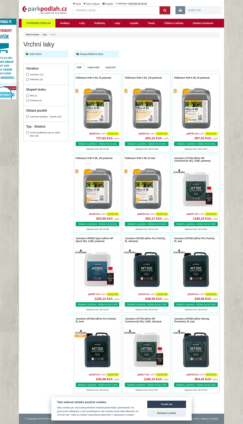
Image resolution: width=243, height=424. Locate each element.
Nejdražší (111, 67)
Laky (117, 23)
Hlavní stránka (32, 35)
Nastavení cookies (166, 413)
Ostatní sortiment (203, 23)
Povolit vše (166, 404)
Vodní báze (34, 54)
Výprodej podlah (38, 23)
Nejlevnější (93, 67)
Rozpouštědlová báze (89, 54)
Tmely (151, 23)
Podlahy (65, 23)
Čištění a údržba (173, 23)
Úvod (78, 3)
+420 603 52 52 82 (137, 3)
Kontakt (109, 3)
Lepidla (134, 23)
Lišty (82, 23)
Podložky (99, 23)
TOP (79, 67)
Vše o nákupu (93, 3)
